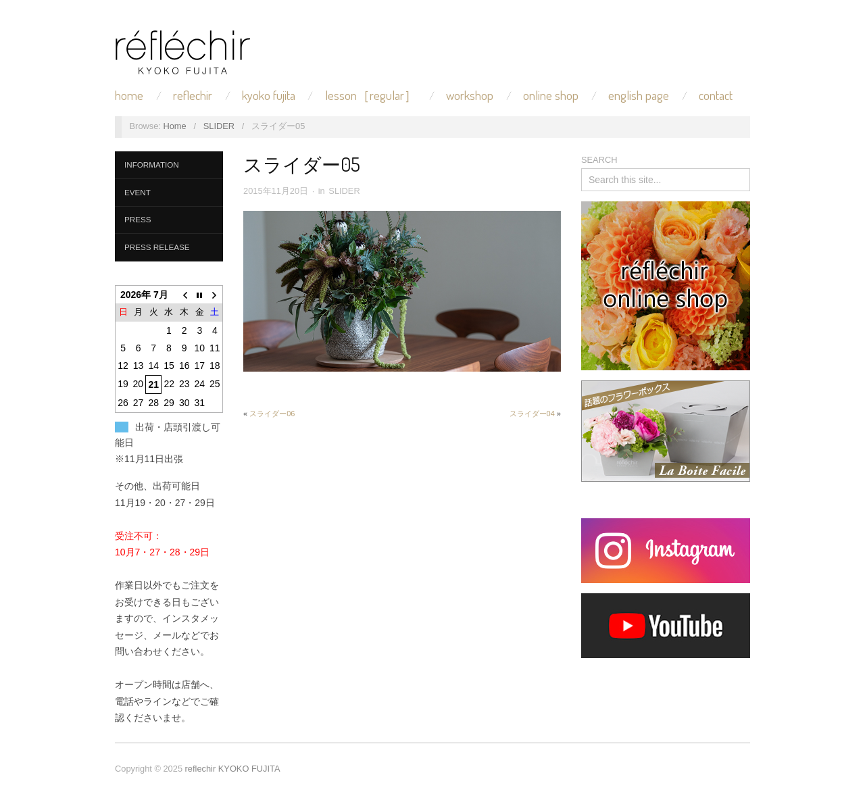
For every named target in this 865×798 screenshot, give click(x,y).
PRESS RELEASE (157, 247)
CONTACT (716, 95)
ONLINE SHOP (550, 95)
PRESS (137, 219)
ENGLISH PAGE (638, 95)
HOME (129, 95)
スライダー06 (272, 413)
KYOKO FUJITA (268, 95)
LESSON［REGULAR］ (371, 95)
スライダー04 (532, 413)
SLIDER (218, 126)
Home (174, 126)
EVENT (137, 192)
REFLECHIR (192, 95)
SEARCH (599, 160)
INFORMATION (151, 164)
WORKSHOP (469, 95)
